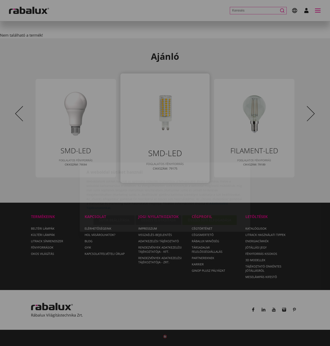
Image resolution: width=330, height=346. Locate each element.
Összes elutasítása (158, 196)
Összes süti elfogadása (209, 196)
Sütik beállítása (114, 196)
